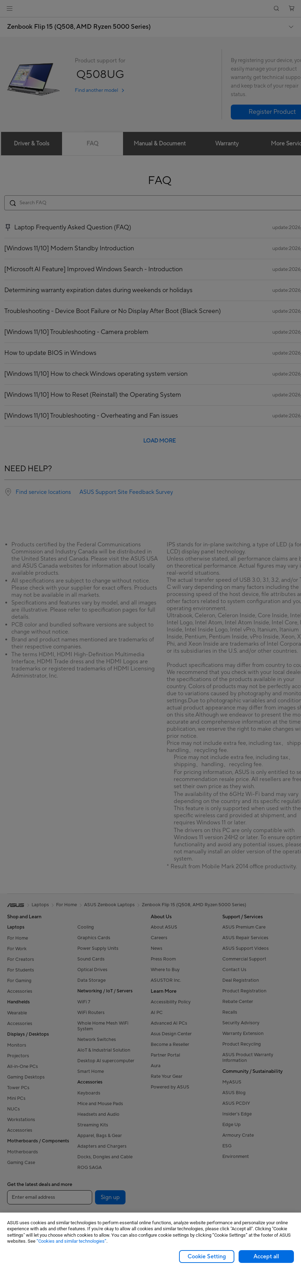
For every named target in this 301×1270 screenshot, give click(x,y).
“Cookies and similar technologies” (71, 1241)
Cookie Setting (207, 1256)
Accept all (266, 1256)
